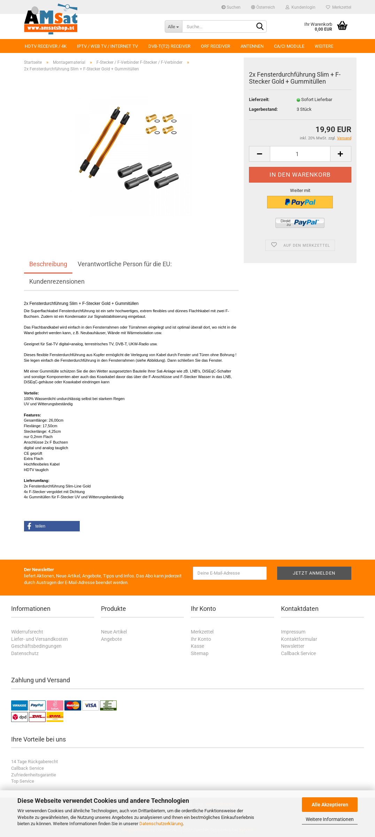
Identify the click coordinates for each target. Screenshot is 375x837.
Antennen (252, 46)
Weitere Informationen (330, 819)
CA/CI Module (289, 46)
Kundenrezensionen (57, 281)
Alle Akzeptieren (330, 804)
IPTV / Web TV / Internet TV (107, 46)
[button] (52, 526)
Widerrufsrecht (27, 632)
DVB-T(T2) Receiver (169, 46)
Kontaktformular (299, 639)
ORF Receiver (215, 46)
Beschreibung (48, 264)
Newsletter (292, 646)
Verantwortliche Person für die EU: (125, 264)
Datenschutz (25, 653)
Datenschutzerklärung (161, 823)
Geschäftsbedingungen (36, 646)
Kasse (197, 646)
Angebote (111, 639)
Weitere (324, 46)
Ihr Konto (201, 639)
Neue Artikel (114, 632)
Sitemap (200, 653)
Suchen (231, 7)
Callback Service (298, 653)
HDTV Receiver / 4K (46, 46)
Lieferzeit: (259, 99)
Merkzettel (338, 7)
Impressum (293, 632)
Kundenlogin (300, 7)
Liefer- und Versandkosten (39, 639)
